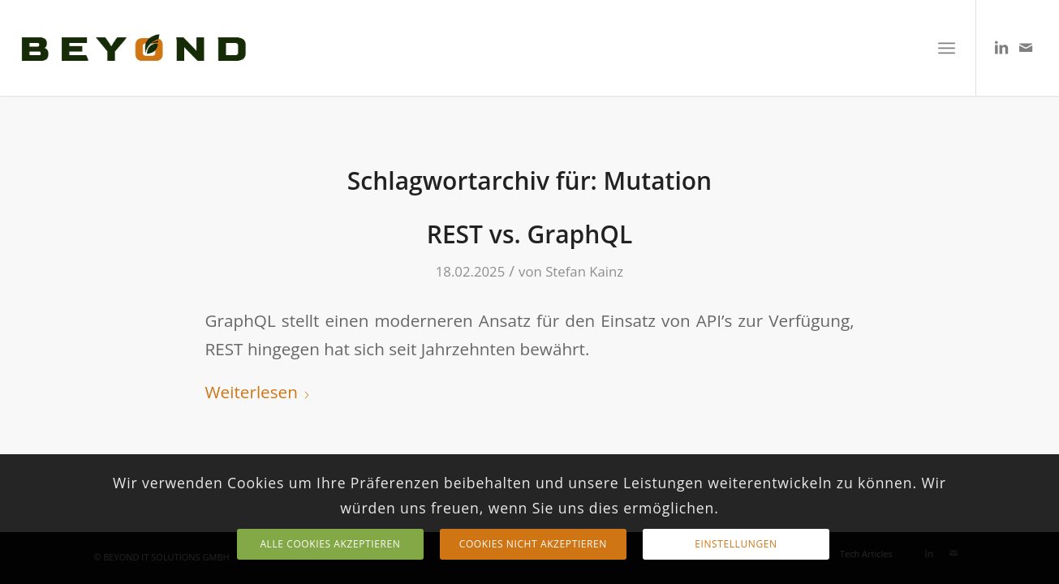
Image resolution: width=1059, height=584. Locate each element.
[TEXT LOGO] (134, 48)
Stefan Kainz (584, 271)
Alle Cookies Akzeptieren (330, 544)
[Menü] (946, 48)
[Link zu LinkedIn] (1001, 47)
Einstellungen (736, 544)
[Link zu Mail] (1026, 47)
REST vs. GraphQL (530, 234)
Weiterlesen (258, 391)
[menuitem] (946, 48)
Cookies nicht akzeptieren (533, 544)
